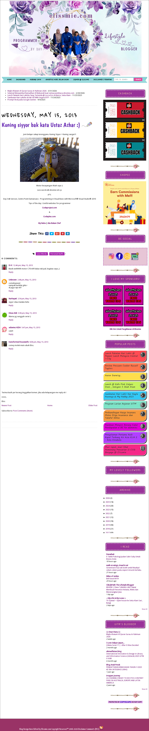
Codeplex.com (49, 216)
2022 (108, 513)
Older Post (92, 405)
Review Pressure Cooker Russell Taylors (121, 367)
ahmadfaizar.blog (113, 651)
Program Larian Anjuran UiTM (120, 404)
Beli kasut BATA (112, 579)
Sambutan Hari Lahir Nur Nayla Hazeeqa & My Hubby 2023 (121, 395)
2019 (108, 525)
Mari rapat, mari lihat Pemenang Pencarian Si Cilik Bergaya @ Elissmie (120, 450)
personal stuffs (57, 254)
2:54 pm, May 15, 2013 (27, 298)
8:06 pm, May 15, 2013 (39, 342)
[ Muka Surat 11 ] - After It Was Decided (122, 645)
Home (49, 405)
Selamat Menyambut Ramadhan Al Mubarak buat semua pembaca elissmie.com (41, 93)
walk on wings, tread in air (117, 565)
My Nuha (42, 223)
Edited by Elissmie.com (42, 729)
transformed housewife (19, 342)
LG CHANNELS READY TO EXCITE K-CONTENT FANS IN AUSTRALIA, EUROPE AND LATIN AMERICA (124, 680)
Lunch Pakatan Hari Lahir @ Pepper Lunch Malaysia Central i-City (121, 356)
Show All (144, 609)
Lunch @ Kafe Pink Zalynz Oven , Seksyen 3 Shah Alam (120, 385)
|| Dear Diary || (113, 632)
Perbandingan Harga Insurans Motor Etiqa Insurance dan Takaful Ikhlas (120, 415)
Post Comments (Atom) (23, 411)
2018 (108, 529)
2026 (108, 498)
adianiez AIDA (15, 327)
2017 (108, 532)
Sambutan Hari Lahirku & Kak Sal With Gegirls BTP (28, 97)
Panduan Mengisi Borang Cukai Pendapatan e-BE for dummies (121, 426)
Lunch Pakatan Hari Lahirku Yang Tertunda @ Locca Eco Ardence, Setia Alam (39, 95)
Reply (11, 272)
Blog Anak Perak (113, 665)
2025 (108, 502)
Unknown (13, 280)
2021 (108, 517)
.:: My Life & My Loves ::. (116, 598)
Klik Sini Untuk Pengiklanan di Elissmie (125, 329)
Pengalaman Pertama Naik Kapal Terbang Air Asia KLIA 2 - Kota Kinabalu (121, 437)
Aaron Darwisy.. (113, 375)
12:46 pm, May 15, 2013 (23, 265)
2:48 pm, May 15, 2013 (27, 280)
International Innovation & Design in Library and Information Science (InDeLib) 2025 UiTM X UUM (125, 656)
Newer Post (6, 405)
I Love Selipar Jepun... (115, 643)
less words (42, 254)
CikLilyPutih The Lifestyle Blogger (120, 585)
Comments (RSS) (92, 729)
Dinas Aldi (13, 313)
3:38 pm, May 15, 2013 (27, 313)
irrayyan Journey (113, 676)
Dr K (10, 265)
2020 (108, 521)
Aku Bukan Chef (54, 223)
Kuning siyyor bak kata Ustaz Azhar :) (47, 124)
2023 (108, 510)
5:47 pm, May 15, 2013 (30, 327)
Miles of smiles (112, 576)
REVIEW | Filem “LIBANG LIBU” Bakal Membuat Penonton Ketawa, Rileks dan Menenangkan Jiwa (122, 589)
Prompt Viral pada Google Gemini (22, 100)
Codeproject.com (49, 208)
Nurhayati (13, 298)
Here (31, 729)
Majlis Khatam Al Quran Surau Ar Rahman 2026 (27, 91)
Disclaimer (82, 729)
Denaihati (110, 554)
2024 (108, 506)
